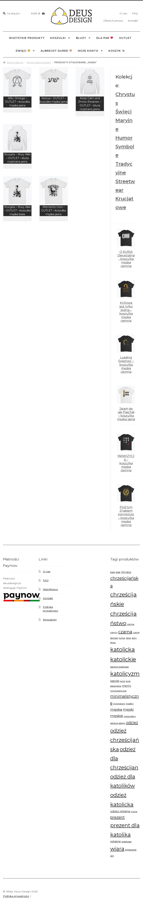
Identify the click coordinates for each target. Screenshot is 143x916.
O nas (123, 13)
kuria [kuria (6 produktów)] (122, 681)
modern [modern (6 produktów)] (130, 704)
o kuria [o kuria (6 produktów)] (134, 811)
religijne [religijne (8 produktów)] (115, 841)
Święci (123, 112)
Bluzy (81, 37)
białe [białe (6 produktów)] (118, 572)
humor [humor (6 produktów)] (122, 638)
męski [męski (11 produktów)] (128, 709)
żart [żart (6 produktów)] (112, 856)
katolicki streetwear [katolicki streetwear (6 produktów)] (119, 667)
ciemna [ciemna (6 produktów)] (130, 624)
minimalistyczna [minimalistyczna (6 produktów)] (118, 691)
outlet (125, 37)
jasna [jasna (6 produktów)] (128, 638)
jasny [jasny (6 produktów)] (134, 638)
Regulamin (50, 619)
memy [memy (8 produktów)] (126, 685)
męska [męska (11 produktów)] (116, 709)
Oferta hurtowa (113, 20)
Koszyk (117, 50)
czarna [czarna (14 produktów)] (125, 631)
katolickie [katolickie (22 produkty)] (123, 659)
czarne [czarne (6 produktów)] (136, 632)
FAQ (135, 13)
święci (23, 50)
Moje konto (88, 50)
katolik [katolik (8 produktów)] (114, 681)
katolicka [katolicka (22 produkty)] (122, 649)
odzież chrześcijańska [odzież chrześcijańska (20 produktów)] (124, 739)
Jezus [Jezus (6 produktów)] (113, 642)
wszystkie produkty (27, 37)
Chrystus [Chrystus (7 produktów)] (126, 572)
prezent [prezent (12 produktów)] (117, 817)
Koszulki (58, 37)
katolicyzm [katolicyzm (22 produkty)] (125, 673)
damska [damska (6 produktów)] (114, 638)
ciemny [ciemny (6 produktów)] (113, 632)
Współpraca (50, 589)
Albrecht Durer (56, 50)
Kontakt (133, 20)
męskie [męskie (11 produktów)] (116, 716)
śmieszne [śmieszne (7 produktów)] (130, 849)
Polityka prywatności (16, 896)
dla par (104, 37)
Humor (124, 138)
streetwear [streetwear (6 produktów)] (127, 842)
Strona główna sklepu (39, 62)
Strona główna (15, 62)
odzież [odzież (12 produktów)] (132, 722)
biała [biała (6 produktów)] (112, 572)
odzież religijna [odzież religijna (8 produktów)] (120, 811)
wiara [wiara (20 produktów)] (117, 849)
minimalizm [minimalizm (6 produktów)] (119, 704)
